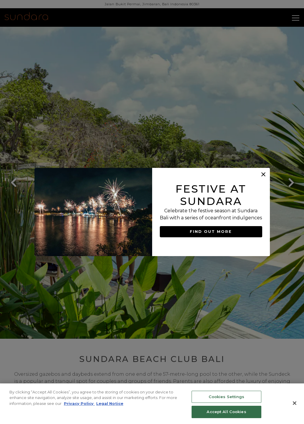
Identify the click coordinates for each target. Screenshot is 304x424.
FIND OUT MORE (211, 232)
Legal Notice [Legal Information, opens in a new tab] (109, 403)
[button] (263, 174)
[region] (152, 403)
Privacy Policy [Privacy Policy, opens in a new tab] (79, 403)
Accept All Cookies (226, 411)
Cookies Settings (227, 396)
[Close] (294, 403)
